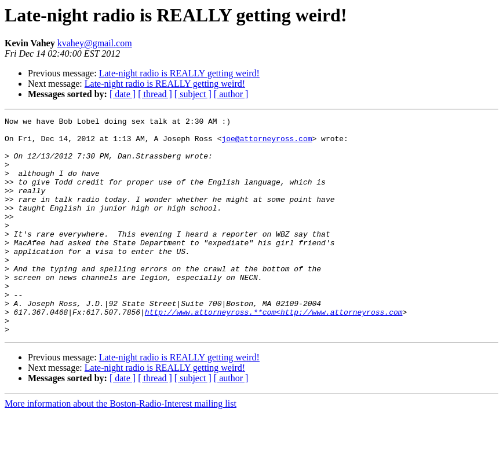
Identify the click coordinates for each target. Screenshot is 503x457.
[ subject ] (193, 94)
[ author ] (231, 94)
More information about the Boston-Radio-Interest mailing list (120, 447)
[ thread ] (155, 94)
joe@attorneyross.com (266, 143)
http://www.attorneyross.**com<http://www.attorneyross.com (274, 352)
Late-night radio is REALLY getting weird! (179, 73)
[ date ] (123, 94)
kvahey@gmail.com (94, 43)
